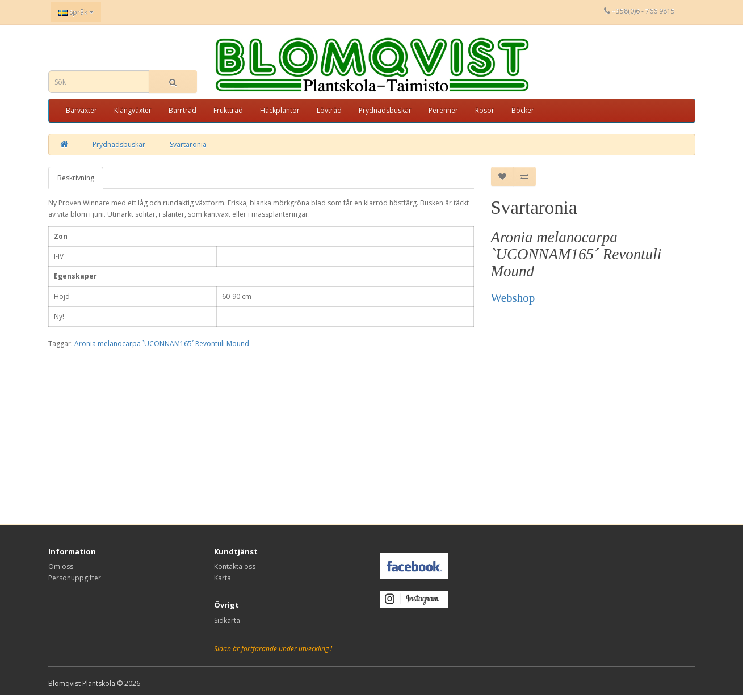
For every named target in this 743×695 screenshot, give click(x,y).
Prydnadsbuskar (385, 110)
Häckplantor (280, 110)
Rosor (484, 110)
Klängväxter (133, 110)
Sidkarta (227, 620)
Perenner (443, 110)
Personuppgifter (74, 578)
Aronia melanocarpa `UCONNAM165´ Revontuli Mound (161, 343)
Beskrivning (75, 178)
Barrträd (182, 110)
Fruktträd (228, 110)
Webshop (513, 298)
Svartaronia (188, 144)
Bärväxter (81, 110)
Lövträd (329, 110)
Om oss (60, 566)
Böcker (522, 110)
